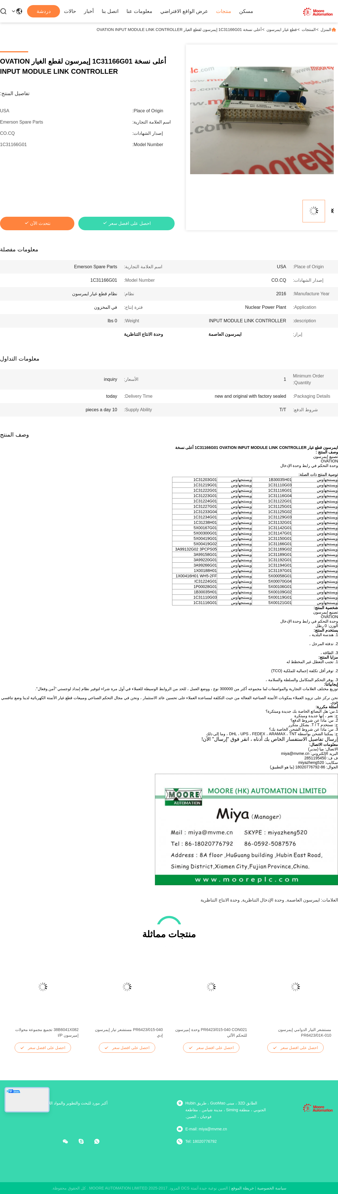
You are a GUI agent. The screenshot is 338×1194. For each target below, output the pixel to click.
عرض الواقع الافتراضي (184, 11)
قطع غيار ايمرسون (281, 29)
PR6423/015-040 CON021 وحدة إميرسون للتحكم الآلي (211, 1032)
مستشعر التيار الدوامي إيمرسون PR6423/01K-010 (304, 1032)
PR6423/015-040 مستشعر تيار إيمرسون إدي (129, 1032)
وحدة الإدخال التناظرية (263, 900)
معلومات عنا (139, 11)
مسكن (246, 11)
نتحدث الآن (40, 223)
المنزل (326, 29)
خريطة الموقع (242, 1188)
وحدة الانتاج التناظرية (220, 900)
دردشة (44, 11)
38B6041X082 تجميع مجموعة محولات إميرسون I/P (47, 1032)
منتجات (223, 11)
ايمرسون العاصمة (303, 900)
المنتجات (309, 29)
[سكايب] (85, 1141)
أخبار (89, 11)
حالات (70, 11)
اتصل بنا (110, 11)
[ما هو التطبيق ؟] (101, 1141)
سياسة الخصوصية (271, 1188)
